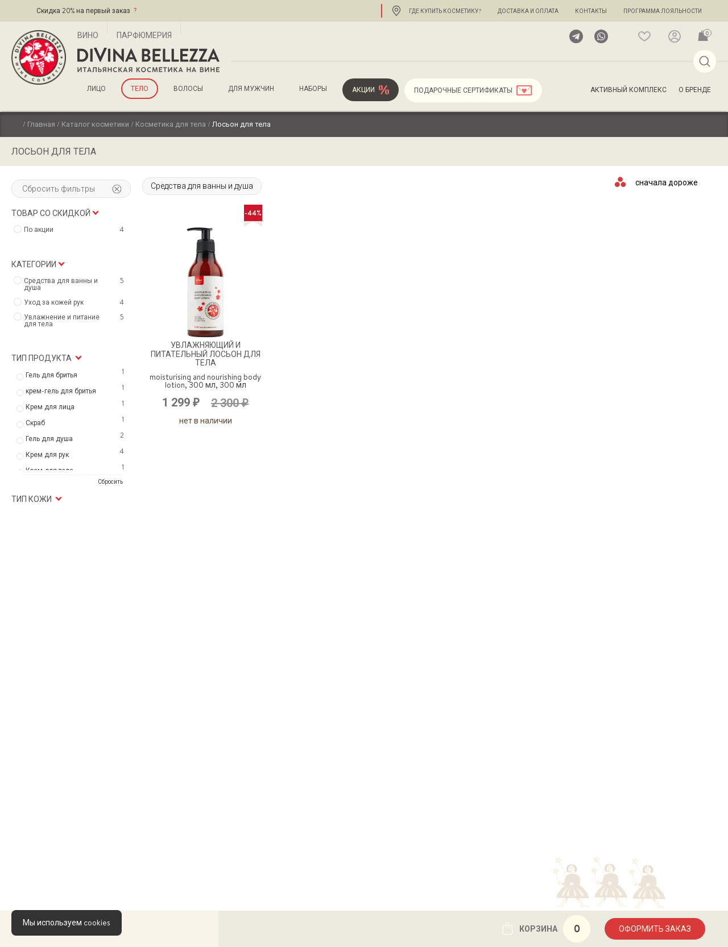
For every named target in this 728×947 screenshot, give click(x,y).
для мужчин (251, 89)
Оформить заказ (655, 928)
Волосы (188, 89)
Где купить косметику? (445, 11)
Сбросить (110, 481)
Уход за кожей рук (75, 302)
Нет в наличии (205, 420)
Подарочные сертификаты (463, 90)
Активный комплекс (628, 90)
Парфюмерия (144, 35)
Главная (41, 124)
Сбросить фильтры (71, 188)
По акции (75, 229)
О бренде (695, 90)
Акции (363, 90)
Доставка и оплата (528, 11)
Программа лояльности (662, 11)
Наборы (313, 89)
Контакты (591, 11)
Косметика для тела (170, 124)
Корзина (545, 928)
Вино (87, 35)
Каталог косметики (95, 124)
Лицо (96, 89)
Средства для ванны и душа (202, 186)
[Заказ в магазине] (667, 182)
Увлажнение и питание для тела (75, 320)
